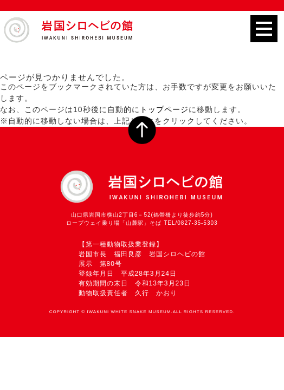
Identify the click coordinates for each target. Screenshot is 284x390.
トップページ (164, 109)
